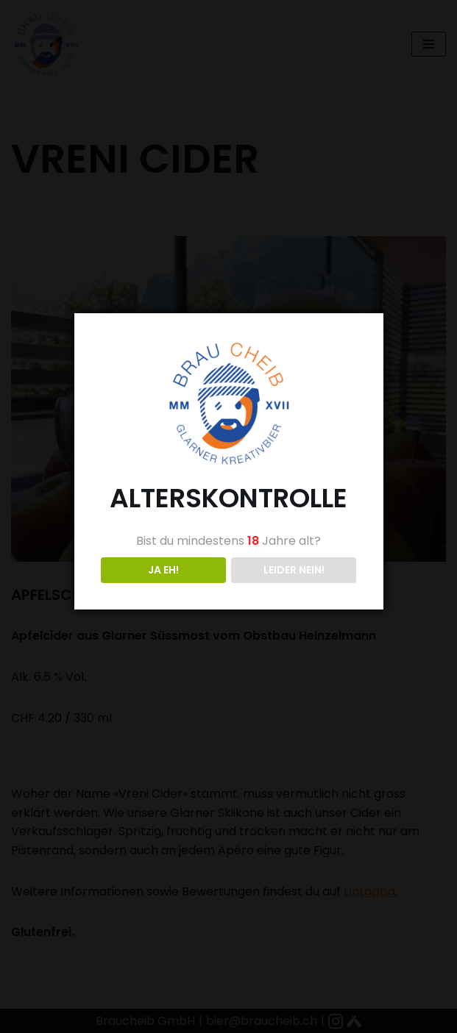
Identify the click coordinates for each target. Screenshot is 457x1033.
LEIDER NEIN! (294, 569)
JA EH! (163, 569)
